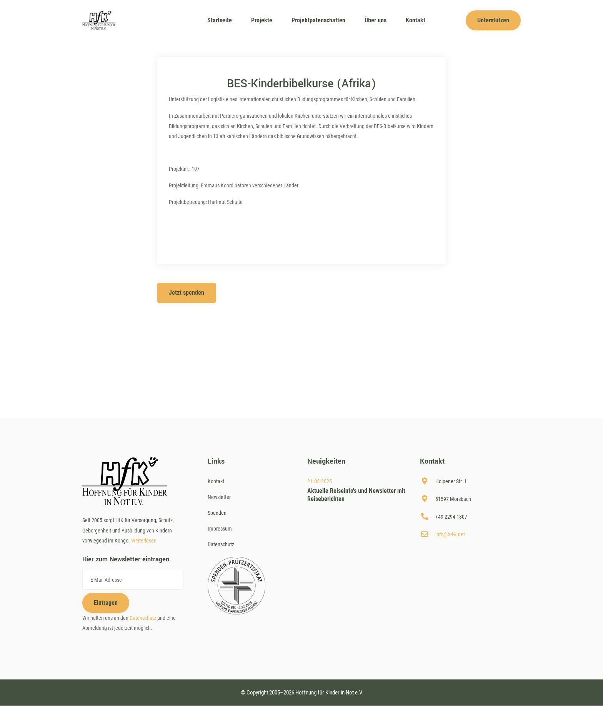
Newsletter (219, 497)
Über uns (375, 20)
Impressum (220, 529)
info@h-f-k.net (450, 534)
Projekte (261, 20)
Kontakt (415, 20)
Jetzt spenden (186, 292)
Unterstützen (493, 20)
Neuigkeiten (326, 461)
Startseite (219, 20)
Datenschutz (143, 618)
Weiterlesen (144, 541)
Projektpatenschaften (318, 20)
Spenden (217, 513)
